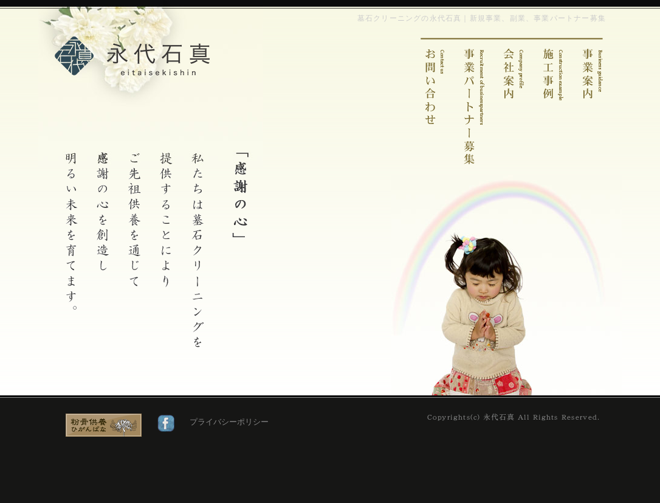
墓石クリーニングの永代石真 (132, 55)
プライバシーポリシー (229, 421)
